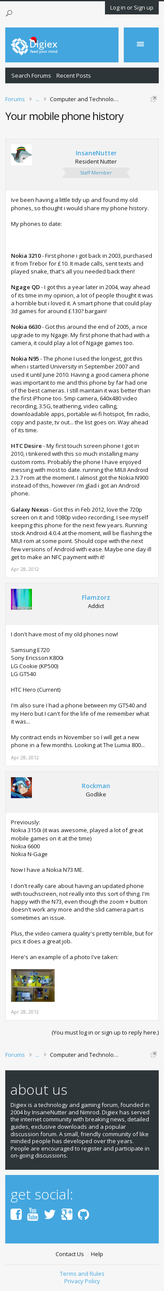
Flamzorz (96, 597)
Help (97, 1254)
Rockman (96, 785)
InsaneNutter (96, 153)
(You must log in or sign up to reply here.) (105, 1032)
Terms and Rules (82, 1273)
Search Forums (31, 75)
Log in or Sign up (132, 7)
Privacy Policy (82, 1281)
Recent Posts (73, 75)
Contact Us (70, 1254)
